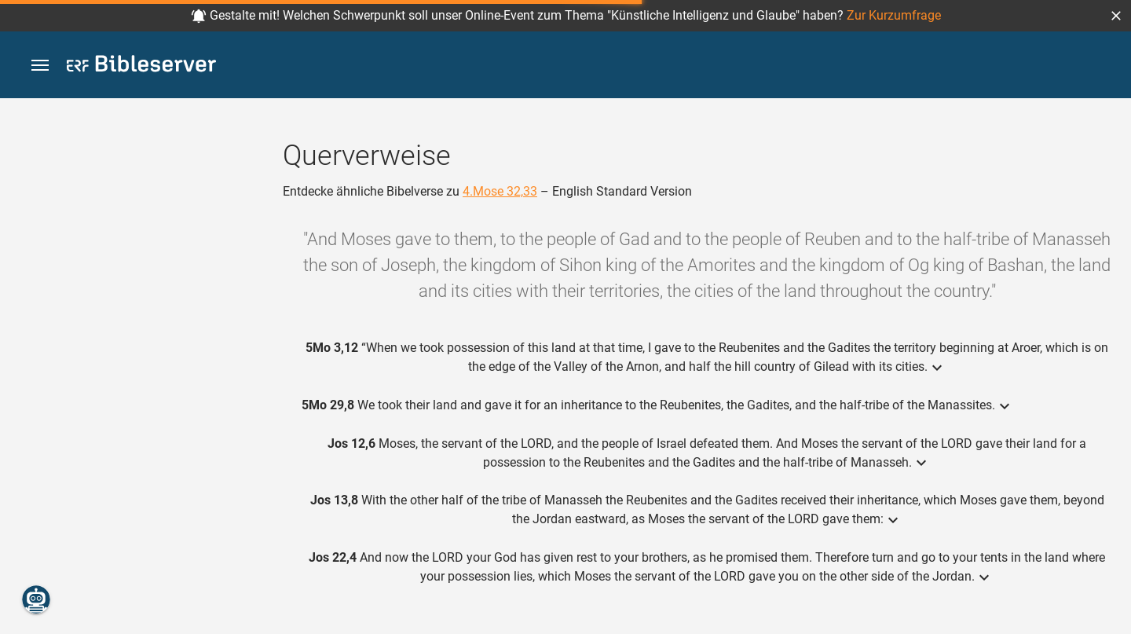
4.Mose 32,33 (500, 191)
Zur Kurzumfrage (894, 15)
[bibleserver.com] (141, 66)
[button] (1116, 16)
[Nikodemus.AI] (36, 599)
